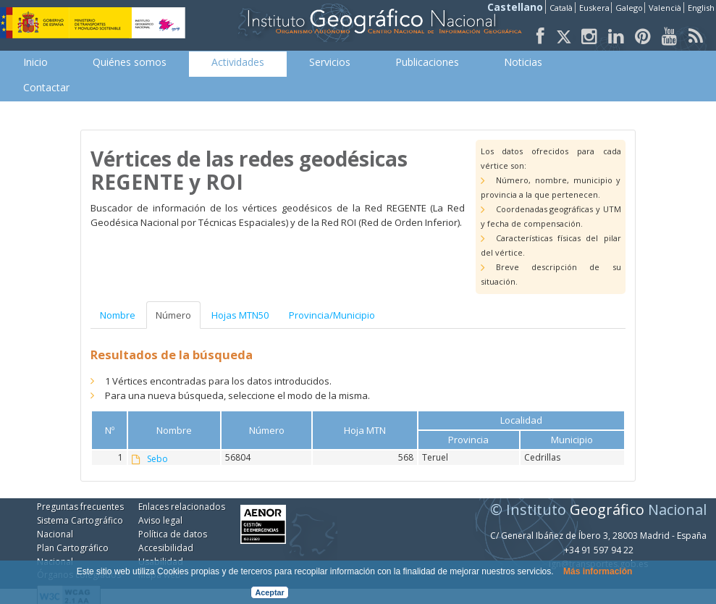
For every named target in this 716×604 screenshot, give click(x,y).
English (701, 7)
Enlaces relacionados (181, 506)
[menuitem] (35, 62)
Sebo (157, 459)
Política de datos (172, 534)
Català (561, 7)
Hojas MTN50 (240, 315)
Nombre (117, 315)
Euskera (594, 7)
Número (173, 315)
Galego (629, 7)
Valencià (665, 7)
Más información (597, 571)
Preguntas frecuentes (80, 506)
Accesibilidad (165, 548)
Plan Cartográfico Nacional (73, 555)
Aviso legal (160, 520)
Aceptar (270, 592)
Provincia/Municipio (332, 315)
